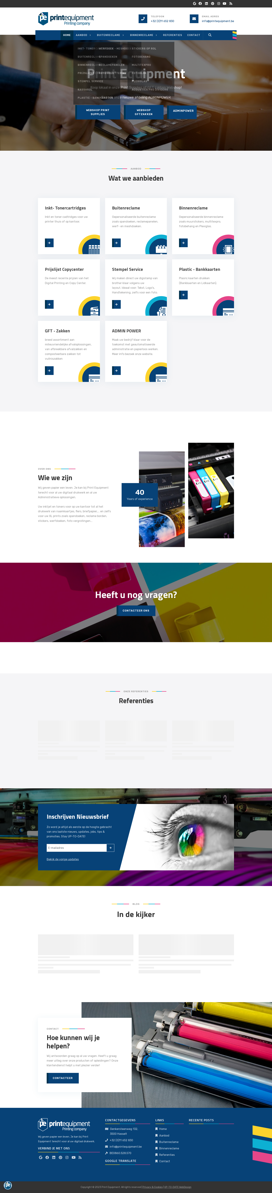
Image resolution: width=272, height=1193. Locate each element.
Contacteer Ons (136, 610)
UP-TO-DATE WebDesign (177, 1187)
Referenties (167, 1154)
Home (163, 1129)
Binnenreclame (169, 1148)
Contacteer (63, 1078)
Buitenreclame (168, 1142)
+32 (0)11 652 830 (162, 21)
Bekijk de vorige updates (63, 859)
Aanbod (164, 1135)
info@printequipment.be (218, 21)
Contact (164, 1161)
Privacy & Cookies (153, 1187)
